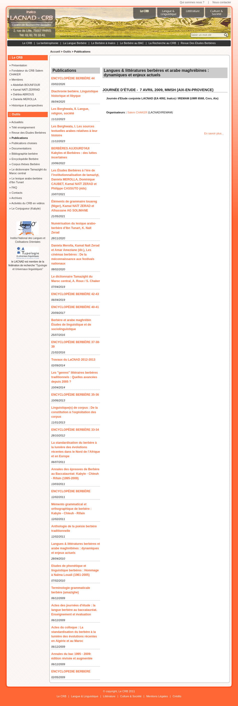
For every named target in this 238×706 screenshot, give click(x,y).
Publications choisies (24, 143)
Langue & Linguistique (84, 696)
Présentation (19, 65)
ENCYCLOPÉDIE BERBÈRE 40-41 (75, 307)
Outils (67, 51)
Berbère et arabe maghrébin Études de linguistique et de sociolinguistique (71, 324)
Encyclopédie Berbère (25, 158)
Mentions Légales (157, 696)
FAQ (14, 187)
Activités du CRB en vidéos (28, 203)
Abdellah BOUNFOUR (26, 84)
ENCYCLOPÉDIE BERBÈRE (70, 491)
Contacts (17, 192)
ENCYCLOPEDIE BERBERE (70, 671)
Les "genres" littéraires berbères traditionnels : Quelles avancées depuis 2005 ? (74, 377)
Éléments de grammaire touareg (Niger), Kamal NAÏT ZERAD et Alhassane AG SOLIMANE (74, 206)
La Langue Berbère (74, 43)
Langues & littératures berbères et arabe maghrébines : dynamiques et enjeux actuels (75, 548)
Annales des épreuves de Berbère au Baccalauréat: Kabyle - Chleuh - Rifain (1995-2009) (75, 473)
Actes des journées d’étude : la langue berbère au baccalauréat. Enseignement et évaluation (74, 610)
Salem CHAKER (137, 112)
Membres (17, 79)
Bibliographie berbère (25, 153)
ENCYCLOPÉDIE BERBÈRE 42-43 (75, 294)
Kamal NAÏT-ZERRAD (26, 89)
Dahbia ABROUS (23, 94)
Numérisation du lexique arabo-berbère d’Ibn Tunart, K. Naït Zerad (73, 228)
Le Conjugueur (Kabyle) (26, 208)
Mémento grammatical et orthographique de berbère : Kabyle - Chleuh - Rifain (71, 509)
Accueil (55, 51)
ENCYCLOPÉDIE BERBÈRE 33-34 (75, 429)
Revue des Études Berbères (29, 132)
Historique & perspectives (27, 105)
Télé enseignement (23, 127)
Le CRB (27, 43)
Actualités (18, 122)
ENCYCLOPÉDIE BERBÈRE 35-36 (75, 394)
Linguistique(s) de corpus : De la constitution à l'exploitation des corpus (74, 412)
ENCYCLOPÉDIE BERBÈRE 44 (72, 78)
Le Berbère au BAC (132, 43)
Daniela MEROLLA (24, 99)
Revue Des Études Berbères (198, 43)
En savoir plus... (214, 133)
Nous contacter (221, 2)
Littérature (109, 696)
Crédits (176, 696)
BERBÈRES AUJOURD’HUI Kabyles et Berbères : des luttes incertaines (74, 153)
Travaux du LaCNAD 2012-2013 (73, 359)
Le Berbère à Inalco (103, 43)
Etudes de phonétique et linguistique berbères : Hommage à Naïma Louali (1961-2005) (75, 570)
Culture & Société (131, 696)
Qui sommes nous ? (192, 2)
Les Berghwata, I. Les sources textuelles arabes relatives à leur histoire (74, 131)
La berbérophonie (47, 43)
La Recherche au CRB (162, 43)
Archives (17, 197)
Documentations (22, 148)
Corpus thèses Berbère (26, 164)
